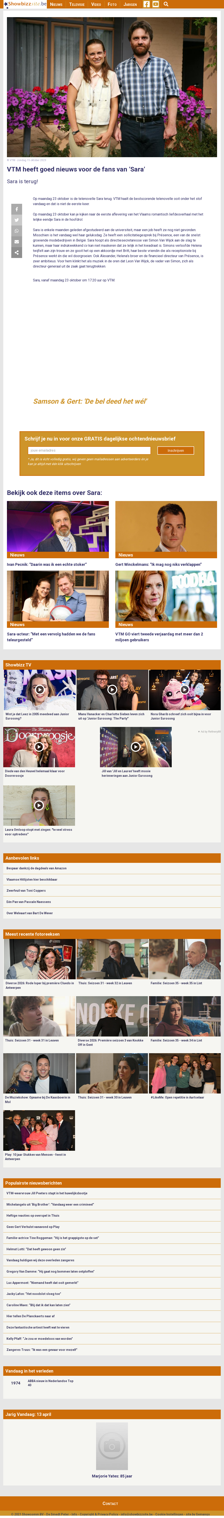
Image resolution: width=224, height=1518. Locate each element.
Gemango (203, 1514)
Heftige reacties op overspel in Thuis (33, 1215)
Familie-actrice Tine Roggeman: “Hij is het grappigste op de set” (53, 1238)
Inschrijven (176, 451)
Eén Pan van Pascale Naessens (29, 902)
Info (74, 1514)
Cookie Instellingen (169, 1514)
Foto (112, 4)
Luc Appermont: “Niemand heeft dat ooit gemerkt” (42, 1283)
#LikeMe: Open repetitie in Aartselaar (177, 1097)
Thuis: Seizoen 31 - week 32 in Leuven (105, 983)
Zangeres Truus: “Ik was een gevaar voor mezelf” (42, 1350)
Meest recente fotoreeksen (32, 934)
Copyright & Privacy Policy (99, 1514)
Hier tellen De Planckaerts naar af (31, 1316)
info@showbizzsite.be (137, 1514)
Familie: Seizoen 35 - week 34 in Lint (176, 1040)
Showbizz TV (18, 665)
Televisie (77, 4)
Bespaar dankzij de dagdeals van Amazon (37, 868)
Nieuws (56, 4)
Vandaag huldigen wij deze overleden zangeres (40, 1260)
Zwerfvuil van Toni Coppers (26, 890)
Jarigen (130, 4)
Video (96, 4)
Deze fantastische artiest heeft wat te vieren (38, 1327)
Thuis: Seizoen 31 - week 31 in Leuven (32, 1040)
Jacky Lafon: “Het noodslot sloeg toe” (34, 1294)
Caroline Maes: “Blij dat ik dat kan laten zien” (38, 1305)
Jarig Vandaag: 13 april (28, 1414)
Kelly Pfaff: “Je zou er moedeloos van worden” (40, 1338)
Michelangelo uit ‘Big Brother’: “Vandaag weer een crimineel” (50, 1204)
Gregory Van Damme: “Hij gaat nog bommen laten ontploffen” (51, 1271)
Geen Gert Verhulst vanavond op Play (33, 1227)
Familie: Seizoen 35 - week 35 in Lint (176, 983)
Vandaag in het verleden (29, 1371)
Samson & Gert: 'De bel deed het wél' (89, 401)
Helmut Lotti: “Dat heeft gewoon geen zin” (36, 1249)
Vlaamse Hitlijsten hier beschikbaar (32, 879)
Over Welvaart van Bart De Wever (30, 913)
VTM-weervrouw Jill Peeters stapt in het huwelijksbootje (47, 1193)
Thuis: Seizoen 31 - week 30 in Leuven (105, 1097)
